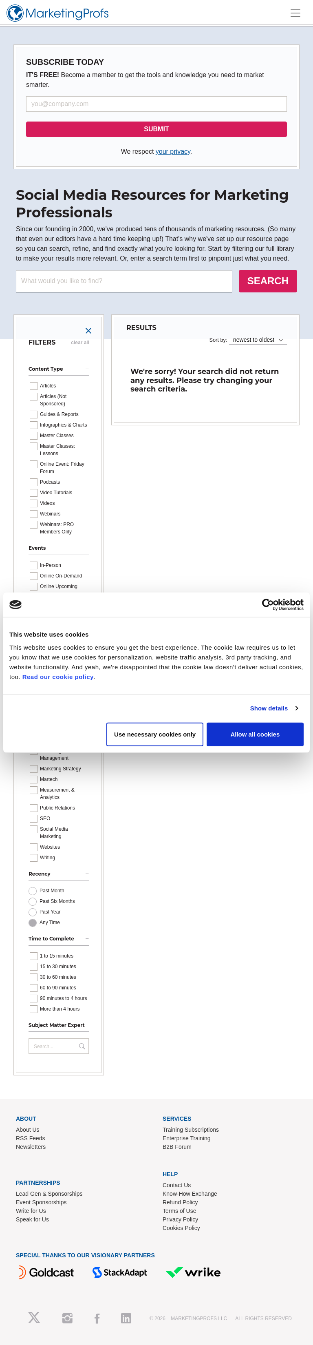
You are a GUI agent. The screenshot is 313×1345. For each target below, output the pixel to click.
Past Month (52, 891)
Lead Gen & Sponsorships (49, 1193)
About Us (28, 1129)
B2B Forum (177, 1147)
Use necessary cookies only (155, 733)
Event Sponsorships (41, 1202)
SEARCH (268, 280)
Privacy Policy (180, 1219)
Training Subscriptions (191, 1129)
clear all (80, 342)
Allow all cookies (255, 733)
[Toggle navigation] (295, 13)
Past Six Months (57, 901)
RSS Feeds (30, 1138)
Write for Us (31, 1211)
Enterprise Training (187, 1138)
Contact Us (177, 1185)
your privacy (173, 151)
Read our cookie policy (58, 676)
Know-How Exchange (190, 1193)
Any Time (50, 922)
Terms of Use (179, 1211)
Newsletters (31, 1147)
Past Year (50, 912)
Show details (269, 708)
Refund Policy (180, 1202)
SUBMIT (156, 129)
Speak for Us (32, 1219)
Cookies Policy (181, 1228)
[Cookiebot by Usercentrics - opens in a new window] (268, 605)
